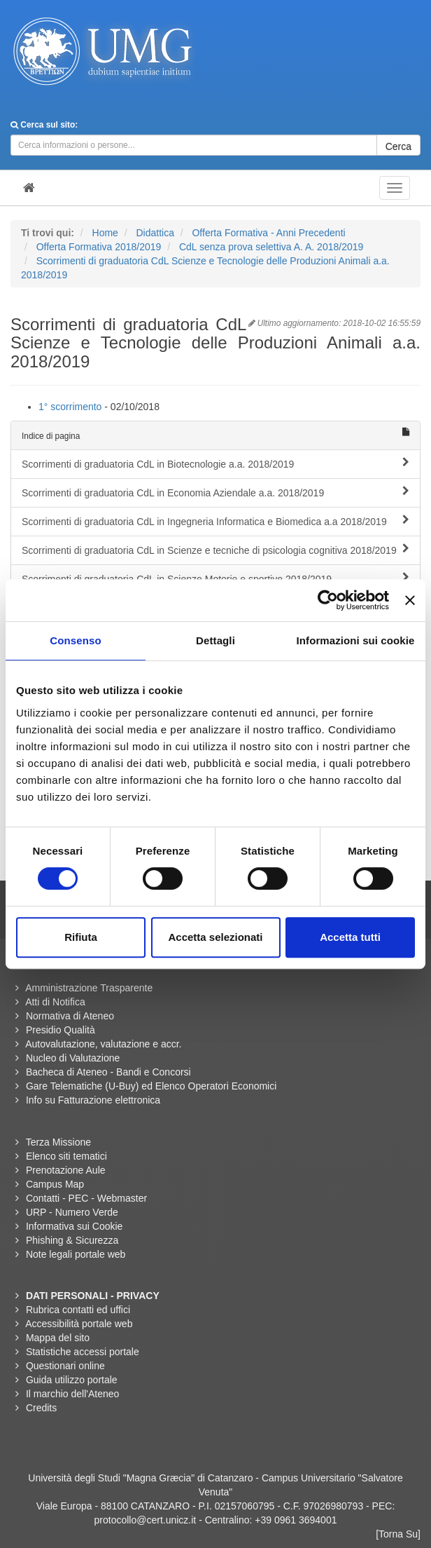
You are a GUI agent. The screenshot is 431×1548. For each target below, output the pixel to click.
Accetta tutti (350, 937)
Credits (41, 1407)
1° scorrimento (69, 406)
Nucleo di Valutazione (73, 1058)
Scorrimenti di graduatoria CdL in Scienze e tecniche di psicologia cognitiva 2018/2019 (215, 549)
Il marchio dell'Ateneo (72, 1393)
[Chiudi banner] (410, 600)
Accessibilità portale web (78, 1323)
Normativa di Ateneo (70, 1015)
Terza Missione (58, 1142)
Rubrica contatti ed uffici (78, 1309)
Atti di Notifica (55, 1001)
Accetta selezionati (215, 937)
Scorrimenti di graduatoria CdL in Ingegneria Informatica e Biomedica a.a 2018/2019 (215, 521)
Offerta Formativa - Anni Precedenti (268, 232)
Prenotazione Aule (66, 1170)
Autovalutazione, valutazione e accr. (103, 1044)
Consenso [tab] (75, 640)
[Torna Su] (398, 1534)
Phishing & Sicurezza (72, 1240)
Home (105, 232)
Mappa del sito (58, 1337)
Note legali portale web (75, 1254)
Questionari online (65, 1365)
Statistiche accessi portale (82, 1351)
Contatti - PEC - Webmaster (86, 1198)
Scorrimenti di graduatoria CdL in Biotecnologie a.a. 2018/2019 (215, 463)
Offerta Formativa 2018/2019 (99, 246)
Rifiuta (80, 937)
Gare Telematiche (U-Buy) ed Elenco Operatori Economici (151, 1086)
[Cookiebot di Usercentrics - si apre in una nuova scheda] (328, 600)
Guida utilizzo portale (72, 1379)
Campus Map (55, 1184)
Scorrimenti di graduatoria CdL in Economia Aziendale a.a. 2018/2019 (215, 492)
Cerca (398, 146)
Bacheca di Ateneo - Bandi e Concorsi (108, 1072)
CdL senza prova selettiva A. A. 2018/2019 (271, 246)
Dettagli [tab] (215, 640)
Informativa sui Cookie (74, 1226)
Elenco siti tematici (66, 1156)
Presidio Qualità (60, 1030)
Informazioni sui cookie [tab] (356, 640)
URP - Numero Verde (72, 1212)
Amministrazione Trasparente (89, 987)
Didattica (155, 232)
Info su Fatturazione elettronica (93, 1100)
